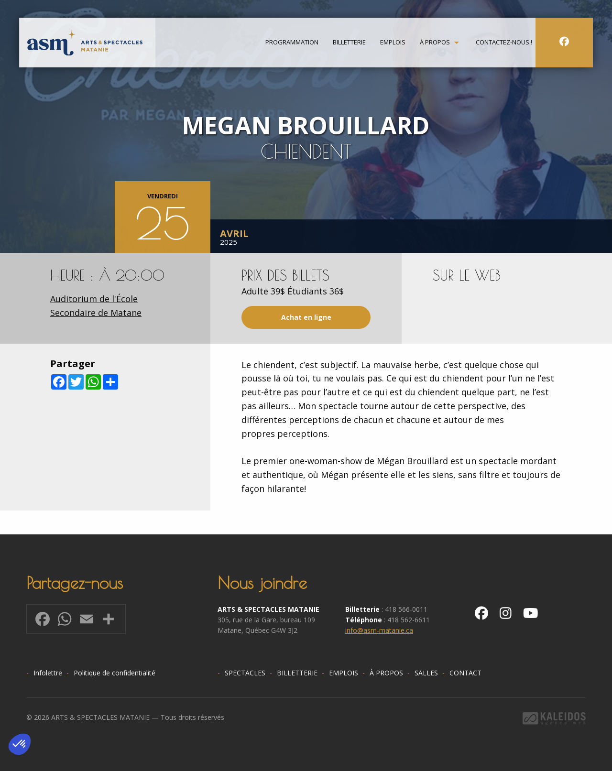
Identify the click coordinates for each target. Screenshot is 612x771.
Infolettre (47, 672)
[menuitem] (292, 43)
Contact (465, 672)
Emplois (392, 43)
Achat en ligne (306, 317)
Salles (426, 672)
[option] (306, 126)
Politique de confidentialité (114, 672)
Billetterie (349, 43)
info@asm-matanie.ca (379, 630)
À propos (435, 43)
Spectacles (245, 672)
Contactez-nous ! (504, 43)
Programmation (291, 43)
